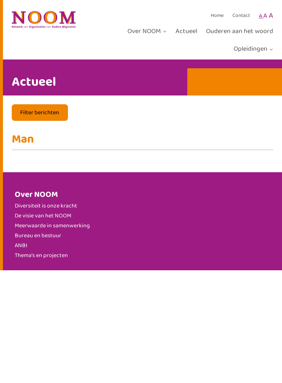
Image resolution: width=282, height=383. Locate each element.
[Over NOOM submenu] (148, 31)
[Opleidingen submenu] (254, 49)
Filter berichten (39, 112)
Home (217, 15)
